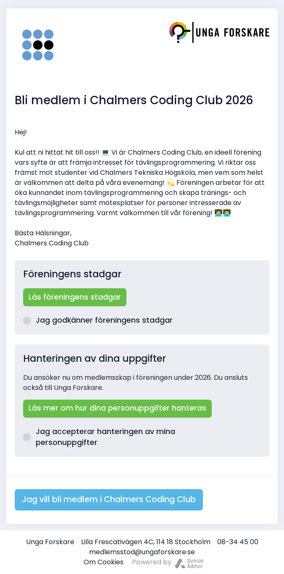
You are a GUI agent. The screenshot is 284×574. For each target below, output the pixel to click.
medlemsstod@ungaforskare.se (142, 552)
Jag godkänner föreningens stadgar (98, 320)
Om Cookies (104, 562)
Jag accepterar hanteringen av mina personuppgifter (99, 437)
